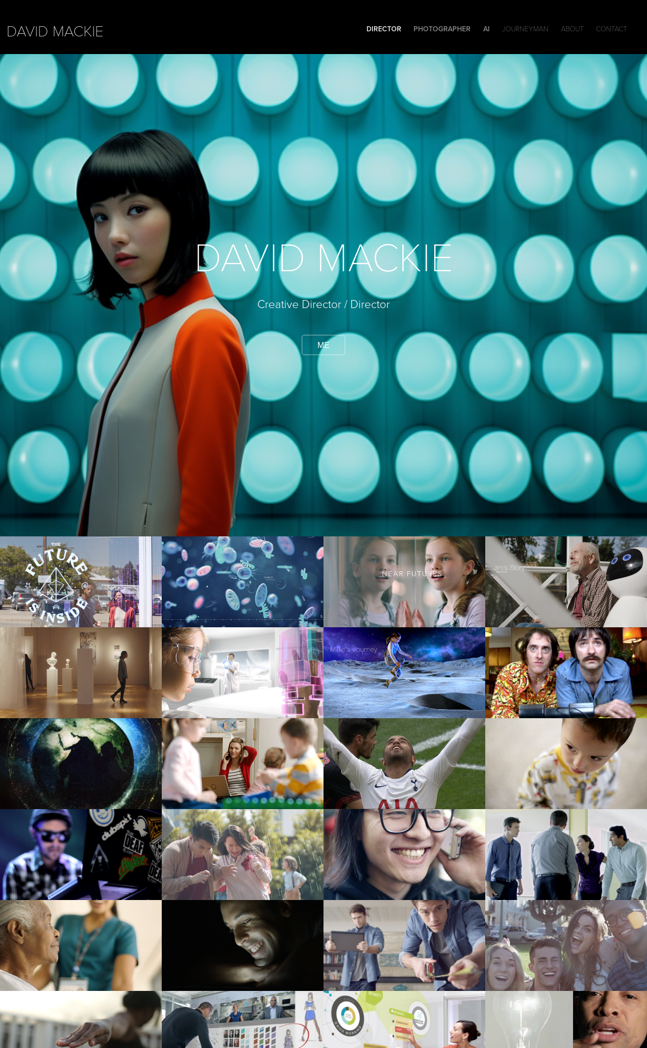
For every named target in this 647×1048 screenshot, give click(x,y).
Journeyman (525, 28)
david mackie (55, 30)
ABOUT (572, 28)
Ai (486, 29)
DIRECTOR (383, 29)
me (323, 345)
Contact (611, 28)
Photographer (442, 29)
